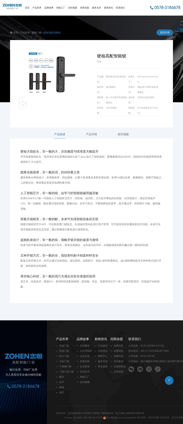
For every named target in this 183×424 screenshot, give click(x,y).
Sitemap (68, 417)
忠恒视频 (72, 7)
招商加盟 (84, 7)
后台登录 (77, 417)
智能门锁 (36, 32)
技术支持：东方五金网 (171, 417)
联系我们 (120, 7)
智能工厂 (60, 7)
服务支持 (96, 7)
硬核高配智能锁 (51, 32)
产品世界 (36, 7)
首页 (27, 7)
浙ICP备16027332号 (92, 417)
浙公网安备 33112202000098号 (121, 417)
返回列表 (165, 32)
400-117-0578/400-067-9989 (155, 351)
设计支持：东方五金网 (148, 417)
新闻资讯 (108, 7)
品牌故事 (48, 7)
